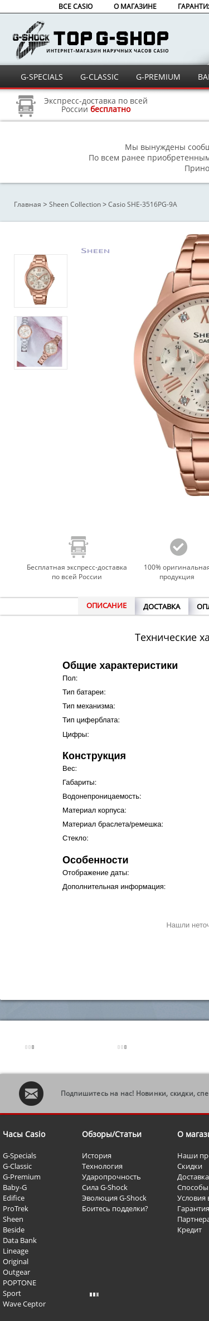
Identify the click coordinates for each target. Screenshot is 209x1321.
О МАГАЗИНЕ (135, 6)
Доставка (193, 1177)
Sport (12, 1293)
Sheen (13, 1219)
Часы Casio (24, 1134)
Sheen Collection (75, 204)
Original (15, 1261)
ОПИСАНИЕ (106, 605)
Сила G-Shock (105, 1187)
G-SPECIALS (42, 76)
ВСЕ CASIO (76, 6)
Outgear (16, 1272)
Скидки (189, 1166)
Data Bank (20, 1240)
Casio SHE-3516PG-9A (142, 204)
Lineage (15, 1251)
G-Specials (19, 1155)
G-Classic (17, 1166)
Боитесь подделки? (115, 1208)
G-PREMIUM (158, 76)
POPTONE (19, 1283)
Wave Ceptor (24, 1304)
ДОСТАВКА (161, 606)
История (96, 1155)
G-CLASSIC (99, 76)
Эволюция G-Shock (114, 1198)
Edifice (14, 1198)
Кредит (189, 1230)
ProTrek (15, 1208)
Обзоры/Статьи (112, 1134)
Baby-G (15, 1187)
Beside (14, 1230)
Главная (27, 204)
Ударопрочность (111, 1177)
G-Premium (22, 1177)
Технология (102, 1166)
